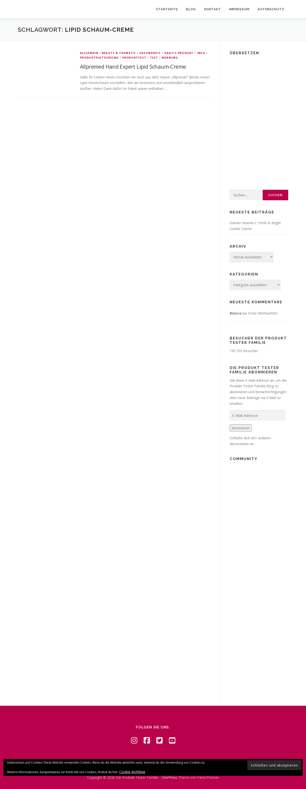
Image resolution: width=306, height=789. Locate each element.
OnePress (169, 777)
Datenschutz (271, 9)
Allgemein (89, 53)
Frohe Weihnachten (262, 313)
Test (154, 57)
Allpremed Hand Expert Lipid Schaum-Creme (133, 66)
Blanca (235, 313)
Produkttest (134, 57)
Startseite (167, 9)
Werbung (170, 57)
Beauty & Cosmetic (119, 53)
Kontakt (212, 9)
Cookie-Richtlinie (132, 771)
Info (201, 53)
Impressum (239, 9)
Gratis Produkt (179, 53)
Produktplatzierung (99, 57)
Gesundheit (150, 53)
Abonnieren (241, 428)
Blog (191, 9)
